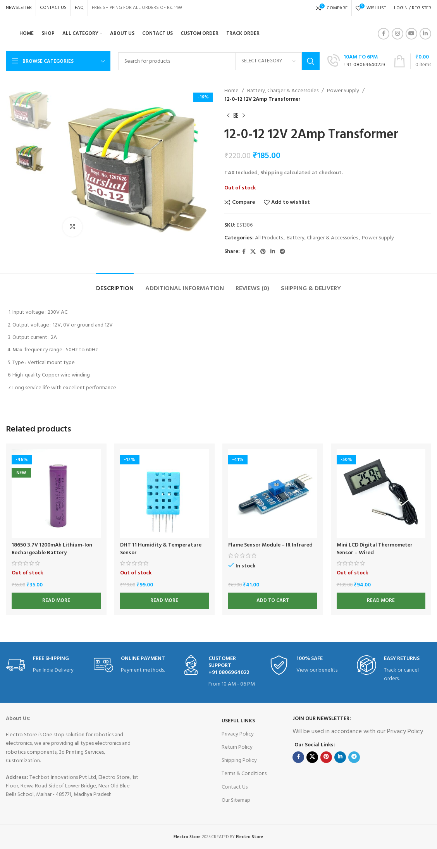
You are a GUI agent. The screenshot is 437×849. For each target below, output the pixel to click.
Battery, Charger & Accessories (282, 90)
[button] (272, 601)
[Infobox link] (43, 665)
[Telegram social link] (282, 252)
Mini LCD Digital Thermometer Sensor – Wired (375, 549)
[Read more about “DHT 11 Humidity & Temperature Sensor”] (164, 601)
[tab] (115, 285)
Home (231, 90)
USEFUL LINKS (238, 721)
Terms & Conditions (244, 773)
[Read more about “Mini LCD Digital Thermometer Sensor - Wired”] (381, 601)
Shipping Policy (239, 760)
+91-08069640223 (364, 64)
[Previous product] (228, 116)
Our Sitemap (236, 800)
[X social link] (253, 252)
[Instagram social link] (397, 34)
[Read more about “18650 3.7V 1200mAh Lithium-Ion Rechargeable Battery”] (56, 601)
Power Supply (343, 90)
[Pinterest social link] (263, 252)
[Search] (219, 61)
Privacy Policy (238, 734)
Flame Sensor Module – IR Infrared (270, 545)
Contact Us (235, 787)
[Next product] (244, 116)
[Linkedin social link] (425, 34)
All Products (269, 238)
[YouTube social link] (411, 34)
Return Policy (237, 747)
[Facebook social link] (383, 34)
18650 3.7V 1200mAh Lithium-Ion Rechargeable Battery (52, 549)
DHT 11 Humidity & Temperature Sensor (160, 549)
